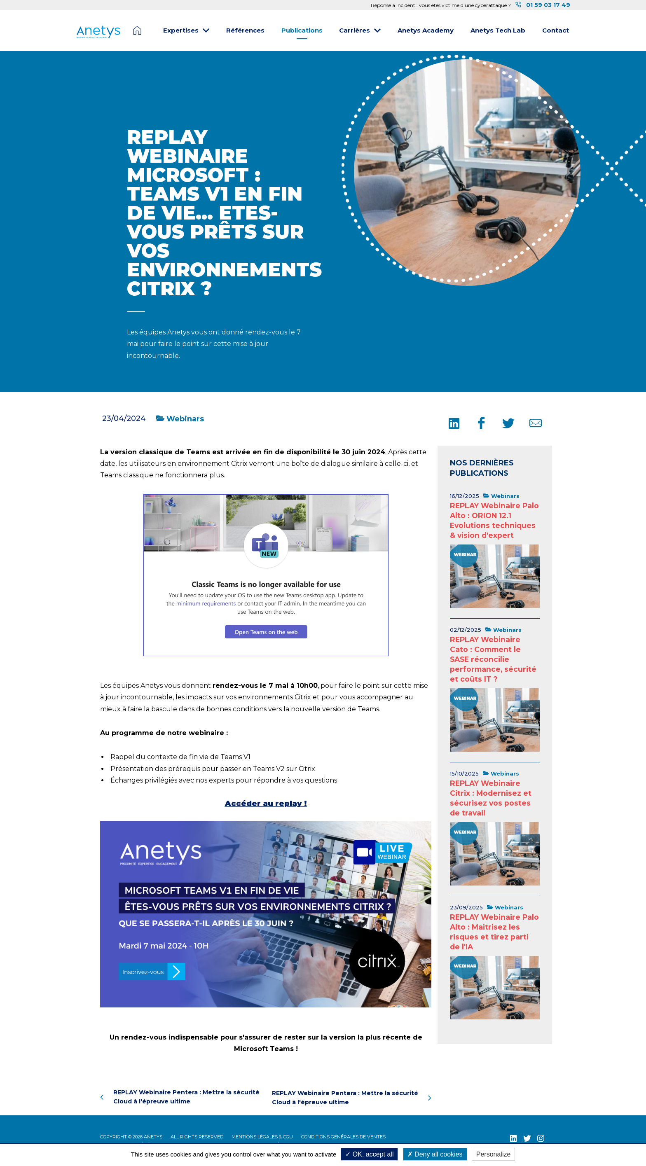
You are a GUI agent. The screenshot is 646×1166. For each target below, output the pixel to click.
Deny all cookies (435, 1154)
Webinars (180, 418)
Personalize (493, 1154)
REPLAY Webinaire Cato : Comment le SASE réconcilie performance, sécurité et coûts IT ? (493, 659)
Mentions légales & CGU (262, 1135)
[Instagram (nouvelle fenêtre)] (541, 1137)
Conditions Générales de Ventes (343, 1135)
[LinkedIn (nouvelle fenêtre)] (513, 1137)
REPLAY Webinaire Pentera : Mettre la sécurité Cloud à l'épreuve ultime (180, 1097)
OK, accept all (369, 1154)
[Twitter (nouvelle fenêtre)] (527, 1137)
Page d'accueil (137, 30)
